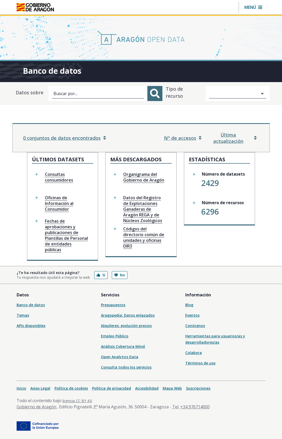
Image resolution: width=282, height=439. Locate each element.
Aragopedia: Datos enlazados (128, 315)
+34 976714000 (195, 407)
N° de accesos (182, 138)
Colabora (193, 352)
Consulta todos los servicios (126, 367)
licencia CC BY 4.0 (77, 400)
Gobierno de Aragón (37, 407)
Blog (189, 304)
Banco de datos (31, 304)
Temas (23, 315)
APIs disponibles (31, 325)
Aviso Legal (40, 388)
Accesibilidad (147, 388)
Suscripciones (198, 388)
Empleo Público (114, 336)
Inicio (21, 388)
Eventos (192, 315)
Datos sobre (29, 92)
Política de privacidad (111, 388)
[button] (253, 7)
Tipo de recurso (174, 92)
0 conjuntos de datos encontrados (64, 138)
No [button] (119, 274)
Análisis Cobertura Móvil (123, 346)
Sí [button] (101, 274)
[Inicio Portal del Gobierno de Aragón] (35, 7)
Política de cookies (71, 388)
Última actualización (235, 138)
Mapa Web (172, 388)
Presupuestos (113, 304)
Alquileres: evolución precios (126, 325)
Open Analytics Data (119, 356)
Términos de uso (200, 363)
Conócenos (195, 325)
